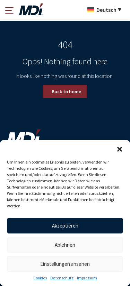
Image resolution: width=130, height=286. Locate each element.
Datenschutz (61, 277)
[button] (119, 148)
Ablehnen (65, 244)
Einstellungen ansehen (65, 264)
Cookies (40, 277)
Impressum (87, 277)
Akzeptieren (65, 225)
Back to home (66, 91)
